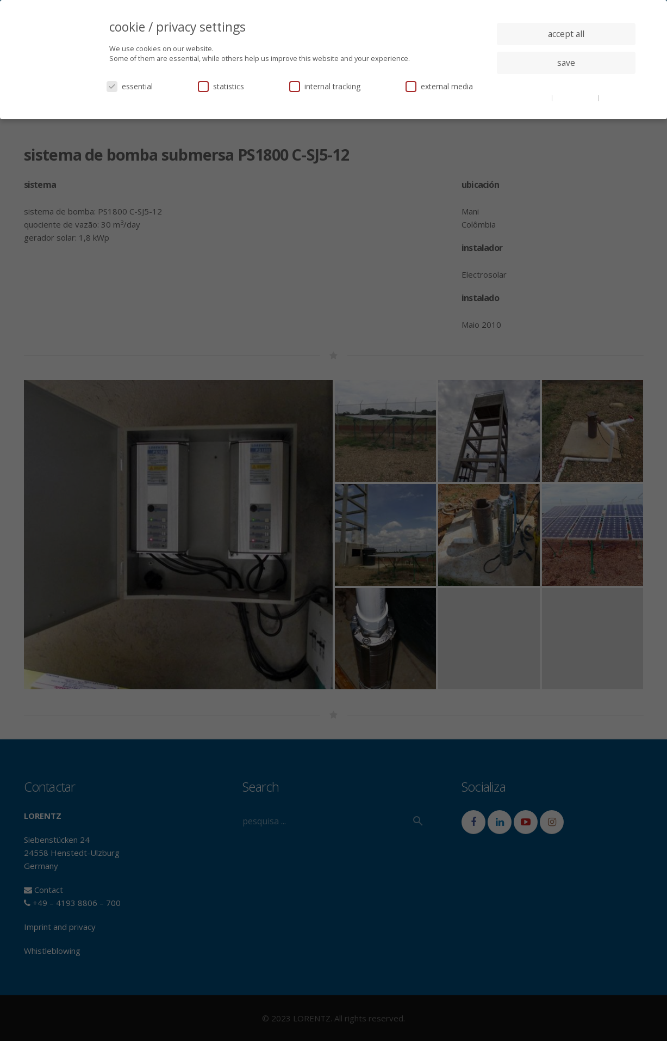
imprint (613, 97)
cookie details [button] (529, 97)
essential (130, 86)
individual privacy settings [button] (566, 84)
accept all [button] (566, 34)
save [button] (566, 63)
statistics (221, 86)
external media (439, 86)
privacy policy (576, 97)
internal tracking (324, 86)
